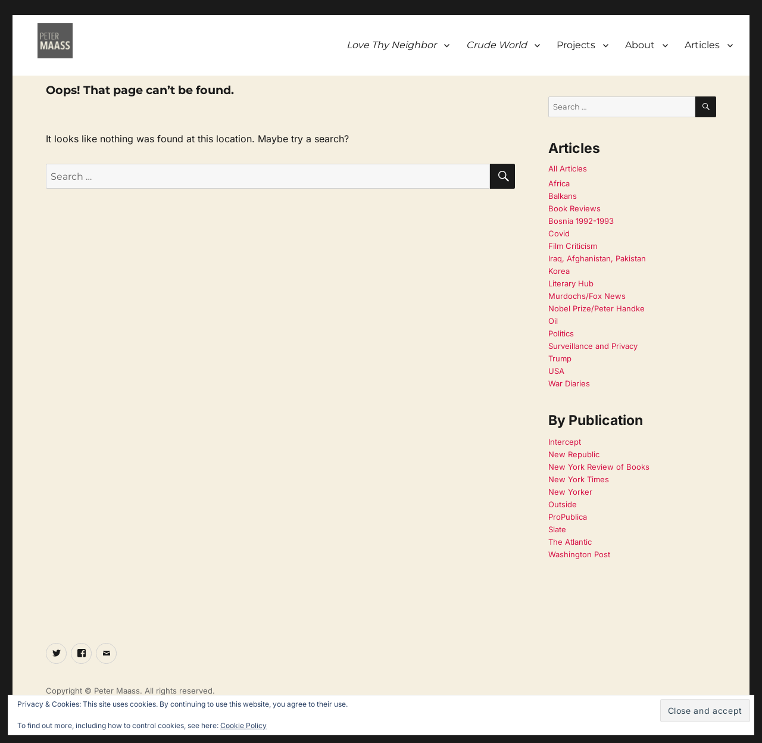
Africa (559, 183)
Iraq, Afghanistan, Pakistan (597, 258)
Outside (562, 504)
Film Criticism (572, 246)
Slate (557, 529)
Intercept (564, 442)
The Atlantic (570, 542)
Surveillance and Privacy (593, 346)
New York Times (578, 479)
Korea (559, 271)
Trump (560, 358)
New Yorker (570, 492)
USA (556, 371)
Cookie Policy (243, 725)
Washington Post (579, 554)
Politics (561, 333)
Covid (559, 233)
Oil (553, 321)
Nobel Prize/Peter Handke (596, 308)
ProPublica (567, 517)
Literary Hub (571, 283)
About (640, 45)
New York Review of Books (598, 467)
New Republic (573, 454)
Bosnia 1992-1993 (581, 221)
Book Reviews (574, 208)
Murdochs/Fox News (587, 296)
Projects (576, 45)
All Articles (567, 168)
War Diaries (569, 383)
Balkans (562, 196)
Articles (702, 45)
